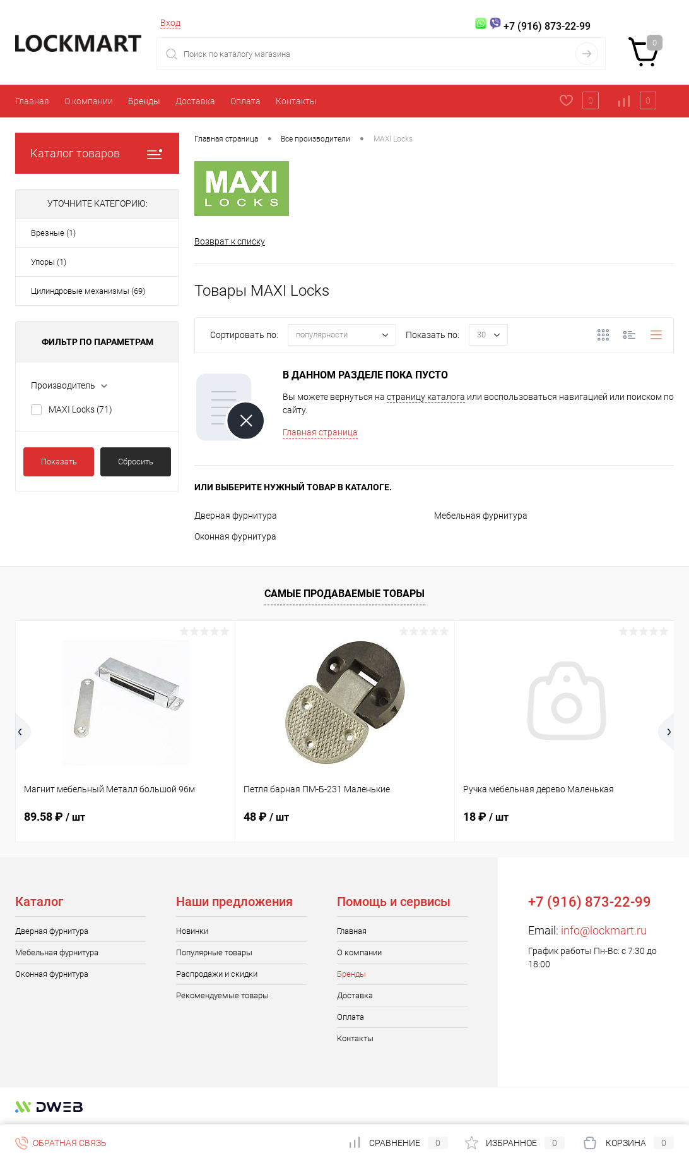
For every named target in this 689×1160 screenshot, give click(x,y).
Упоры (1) (48, 262)
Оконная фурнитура (235, 536)
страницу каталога (426, 397)
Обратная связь (61, 1143)
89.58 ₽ (54, 816)
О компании (88, 101)
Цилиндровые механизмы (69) (88, 291)
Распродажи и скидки (216, 974)
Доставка (195, 101)
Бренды (144, 101)
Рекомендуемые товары (222, 995)
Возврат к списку (229, 241)
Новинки (192, 931)
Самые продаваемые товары (344, 594)
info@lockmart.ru (604, 930)
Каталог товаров (97, 153)
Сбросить (135, 461)
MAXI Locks (80, 409)
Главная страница (320, 432)
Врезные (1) (53, 233)
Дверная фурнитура (235, 516)
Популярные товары (214, 952)
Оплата (245, 101)
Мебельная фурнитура (480, 516)
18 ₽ (486, 816)
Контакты (296, 101)
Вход (170, 23)
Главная (32, 101)
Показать (59, 461)
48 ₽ (266, 816)
